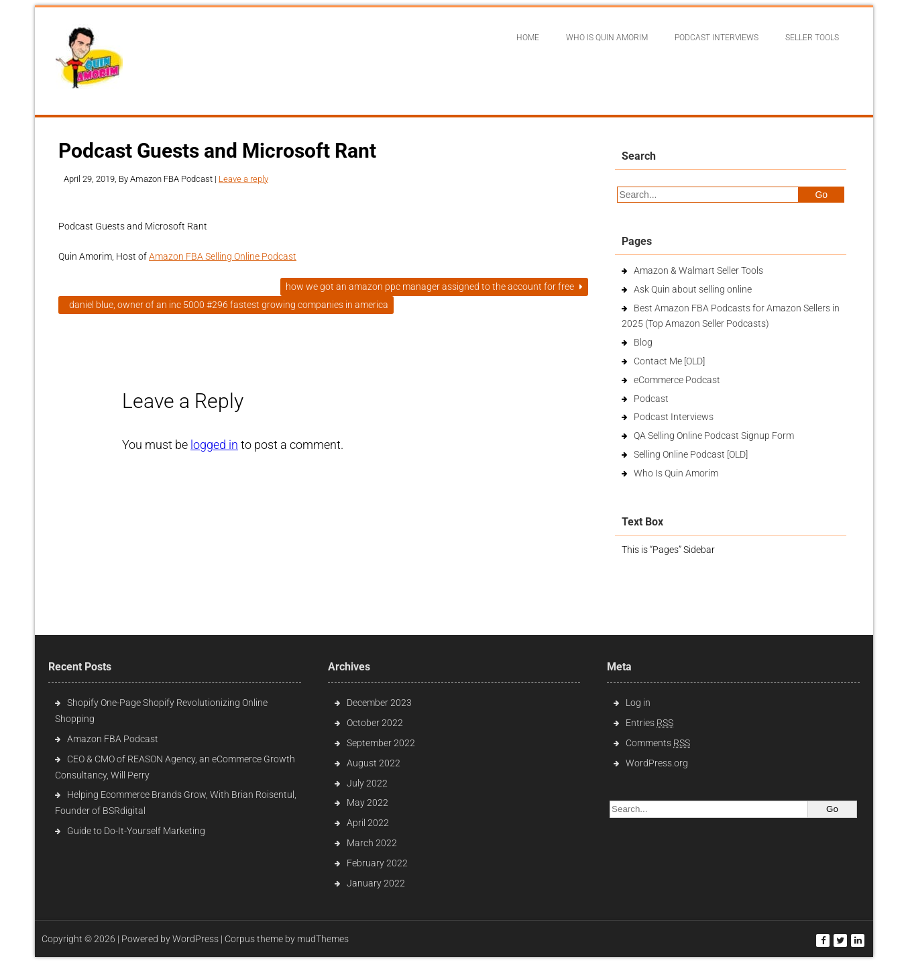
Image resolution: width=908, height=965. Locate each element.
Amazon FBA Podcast (112, 738)
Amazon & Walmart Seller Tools (698, 270)
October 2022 (375, 722)
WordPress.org (657, 763)
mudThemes (323, 938)
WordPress (195, 938)
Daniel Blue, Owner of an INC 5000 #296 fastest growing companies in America (226, 304)
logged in (214, 445)
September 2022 (381, 743)
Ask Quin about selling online (693, 289)
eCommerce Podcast (677, 379)
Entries (649, 722)
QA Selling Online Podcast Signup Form (714, 435)
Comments (658, 743)
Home (527, 37)
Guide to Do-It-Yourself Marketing (137, 830)
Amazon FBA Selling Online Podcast (222, 256)
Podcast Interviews (674, 416)
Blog (643, 342)
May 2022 (367, 802)
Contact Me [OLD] (669, 361)
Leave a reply (243, 179)
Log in (638, 702)
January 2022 (376, 883)
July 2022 (367, 783)
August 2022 (373, 763)
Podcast (651, 398)
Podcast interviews (716, 37)
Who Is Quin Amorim (607, 37)
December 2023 (379, 702)
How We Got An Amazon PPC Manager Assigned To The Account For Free (434, 286)
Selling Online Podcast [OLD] (691, 454)
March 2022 (372, 842)
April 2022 (368, 822)
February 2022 (377, 863)
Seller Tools (812, 37)
